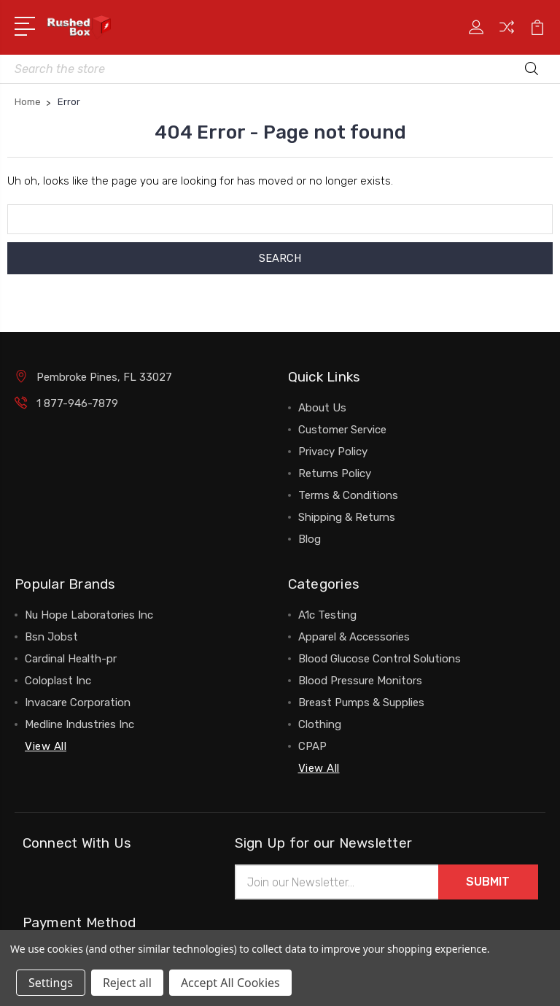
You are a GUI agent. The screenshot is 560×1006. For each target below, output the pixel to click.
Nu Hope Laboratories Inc (89, 615)
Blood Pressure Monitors (360, 680)
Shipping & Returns (346, 517)
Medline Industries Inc (79, 724)
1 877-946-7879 (77, 403)
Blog (309, 539)
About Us (322, 407)
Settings (50, 983)
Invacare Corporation (78, 702)
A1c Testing (327, 615)
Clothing (319, 724)
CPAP (312, 746)
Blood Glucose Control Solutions (379, 658)
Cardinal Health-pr (71, 658)
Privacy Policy (333, 451)
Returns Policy (334, 473)
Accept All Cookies (230, 983)
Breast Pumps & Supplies (361, 702)
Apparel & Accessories (354, 636)
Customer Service (342, 429)
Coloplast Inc (58, 680)
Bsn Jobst (51, 636)
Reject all (127, 983)
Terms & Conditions (348, 495)
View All (45, 746)
